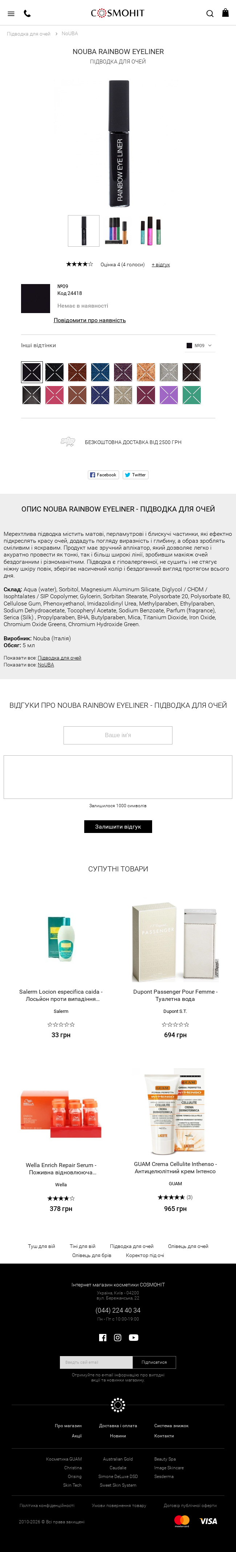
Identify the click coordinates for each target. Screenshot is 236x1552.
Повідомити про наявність (90, 320)
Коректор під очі (145, 1255)
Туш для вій (41, 1246)
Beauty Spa (165, 1459)
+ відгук (161, 264)
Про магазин (68, 1425)
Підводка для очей (59, 658)
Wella (61, 1184)
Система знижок (171, 1425)
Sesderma (164, 1476)
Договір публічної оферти (190, 1505)
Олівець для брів (91, 1255)
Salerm (61, 1011)
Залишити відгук (118, 826)
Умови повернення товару (119, 1505)
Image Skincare (169, 1467)
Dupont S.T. (175, 1011)
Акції (77, 1435)
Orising (75, 1476)
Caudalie (118, 1467)
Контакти (164, 1435)
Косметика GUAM (64, 1459)
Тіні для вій (82, 1246)
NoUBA (46, 665)
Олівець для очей (188, 1246)
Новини (118, 1435)
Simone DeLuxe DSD (118, 1476)
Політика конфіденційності (47, 1505)
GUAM (175, 1183)
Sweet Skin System (118, 1485)
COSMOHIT (118, 12)
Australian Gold (118, 1459)
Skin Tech (72, 1485)
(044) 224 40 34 (118, 1310)
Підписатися (154, 1362)
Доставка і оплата (118, 1425)
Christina (73, 1467)
